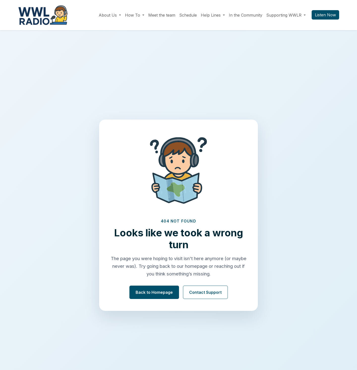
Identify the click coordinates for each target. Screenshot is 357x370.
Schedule (188, 15)
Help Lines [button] (211, 15)
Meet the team (161, 15)
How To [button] (133, 15)
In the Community (245, 15)
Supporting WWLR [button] (284, 15)
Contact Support (205, 292)
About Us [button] (108, 15)
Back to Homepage (154, 292)
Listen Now (325, 14)
